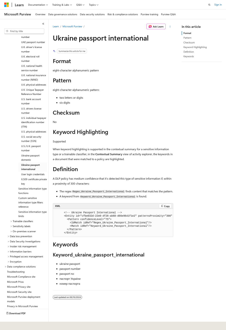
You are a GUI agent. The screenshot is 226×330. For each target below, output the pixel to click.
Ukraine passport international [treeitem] (30, 159)
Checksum (189, 42)
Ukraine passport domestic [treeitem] (30, 149)
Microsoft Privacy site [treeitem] (18, 278)
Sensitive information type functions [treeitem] (32, 182)
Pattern (187, 37)
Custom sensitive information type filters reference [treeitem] (30, 194)
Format (187, 33)
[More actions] (170, 26)
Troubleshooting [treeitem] (16, 263)
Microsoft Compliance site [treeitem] (21, 268)
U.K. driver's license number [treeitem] (31, 41)
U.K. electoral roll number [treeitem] (30, 50)
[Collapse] (43, 24)
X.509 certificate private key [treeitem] (34, 173)
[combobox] (24, 31)
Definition (188, 51)
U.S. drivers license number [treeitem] (31, 102)
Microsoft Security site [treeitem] (19, 283)
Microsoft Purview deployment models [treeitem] (23, 291)
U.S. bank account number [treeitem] (31, 93)
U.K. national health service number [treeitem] (31, 60)
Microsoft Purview (72, 26)
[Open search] (209, 5)
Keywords (188, 56)
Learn (56, 26)
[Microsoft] (6, 4)
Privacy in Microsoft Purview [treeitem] (22, 298)
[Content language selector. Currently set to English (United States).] (20, 325)
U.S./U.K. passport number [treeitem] (31, 140)
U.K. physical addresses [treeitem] (33, 76)
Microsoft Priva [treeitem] (15, 273)
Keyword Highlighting (195, 47)
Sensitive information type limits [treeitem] (32, 206)
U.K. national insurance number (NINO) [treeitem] (33, 69)
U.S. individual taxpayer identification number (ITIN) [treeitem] (33, 114)
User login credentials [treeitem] (32, 166)
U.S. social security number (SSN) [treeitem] (31, 130)
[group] (113, 223)
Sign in (218, 4)
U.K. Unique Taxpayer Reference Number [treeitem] (32, 84)
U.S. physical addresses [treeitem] (33, 123)
